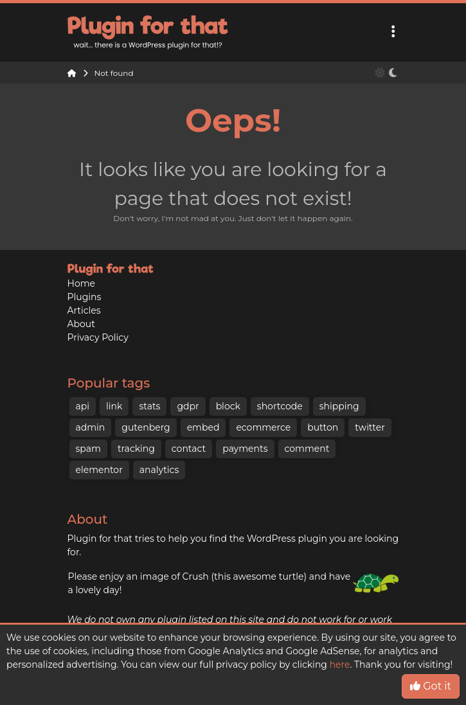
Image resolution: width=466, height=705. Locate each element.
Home (81, 283)
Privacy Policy (98, 337)
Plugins (84, 297)
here (340, 664)
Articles (84, 310)
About (81, 324)
